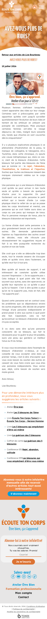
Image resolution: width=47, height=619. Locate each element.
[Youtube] (18, 576)
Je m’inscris (23, 561)
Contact (23, 597)
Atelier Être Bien (23, 584)
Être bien (18, 407)
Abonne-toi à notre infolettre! (23, 541)
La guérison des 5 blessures (26, 435)
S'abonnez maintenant (23, 493)
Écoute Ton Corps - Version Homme (25, 421)
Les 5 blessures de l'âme (26, 412)
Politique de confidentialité (23, 609)
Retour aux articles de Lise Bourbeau (21, 54)
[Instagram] (24, 576)
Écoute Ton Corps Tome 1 (25, 418)
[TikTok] (35, 576)
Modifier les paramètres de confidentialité (23, 612)
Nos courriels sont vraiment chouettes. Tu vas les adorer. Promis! (23, 548)
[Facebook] (13, 576)
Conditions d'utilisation (36, 606)
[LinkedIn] (29, 576)
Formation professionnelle (23, 588)
